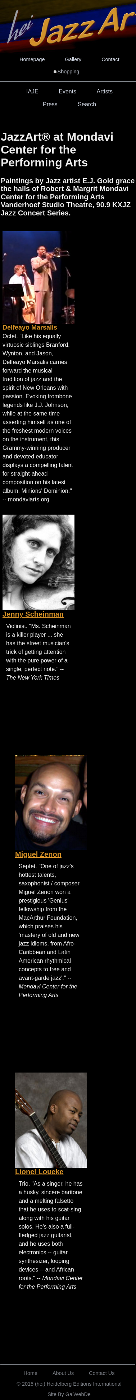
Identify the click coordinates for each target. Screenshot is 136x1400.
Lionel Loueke (39, 1172)
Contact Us (101, 1373)
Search (87, 104)
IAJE (32, 91)
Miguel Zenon (38, 854)
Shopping (69, 71)
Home (30, 1373)
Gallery (73, 59)
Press (50, 104)
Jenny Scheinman (33, 614)
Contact (110, 59)
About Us (63, 1373)
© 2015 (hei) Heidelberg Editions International (69, 1384)
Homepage (32, 59)
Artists (105, 91)
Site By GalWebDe (69, 1394)
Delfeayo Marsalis (30, 327)
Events (67, 91)
